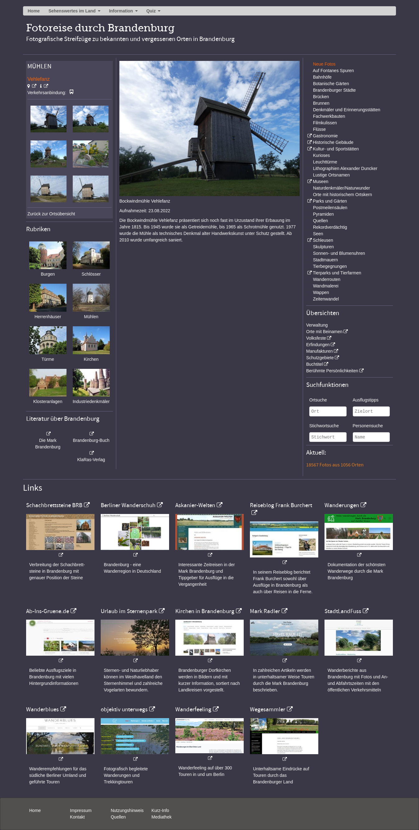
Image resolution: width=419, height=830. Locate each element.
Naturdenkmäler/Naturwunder (341, 188)
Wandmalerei (325, 285)
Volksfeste (316, 338)
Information (121, 10)
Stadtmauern (325, 259)
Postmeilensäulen (330, 207)
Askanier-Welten (195, 505)
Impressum (80, 810)
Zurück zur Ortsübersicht (51, 213)
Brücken (321, 96)
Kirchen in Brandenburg (204, 611)
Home (34, 10)
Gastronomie (325, 135)
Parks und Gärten (330, 201)
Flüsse (319, 129)
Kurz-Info (160, 810)
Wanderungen (342, 505)
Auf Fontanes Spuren (333, 70)
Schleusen (323, 240)
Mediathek (161, 816)
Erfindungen (318, 344)
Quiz (151, 10)
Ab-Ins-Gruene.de (47, 611)
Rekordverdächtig (330, 227)
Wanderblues (42, 709)
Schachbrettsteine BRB (54, 505)
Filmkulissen (325, 122)
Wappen (321, 292)
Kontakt (77, 816)
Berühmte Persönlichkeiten (332, 370)
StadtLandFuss (343, 611)
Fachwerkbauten (329, 116)
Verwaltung (317, 325)
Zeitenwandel (326, 298)
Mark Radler (265, 611)
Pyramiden (323, 214)
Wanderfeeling (193, 709)
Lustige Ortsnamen (331, 174)
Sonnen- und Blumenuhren (339, 253)
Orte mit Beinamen (324, 331)
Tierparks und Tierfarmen (337, 272)
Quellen (320, 220)
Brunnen (321, 103)
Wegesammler (267, 709)
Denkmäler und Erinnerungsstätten (346, 109)
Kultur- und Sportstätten (336, 148)
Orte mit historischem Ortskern (342, 194)
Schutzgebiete (320, 357)
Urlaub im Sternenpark (129, 611)
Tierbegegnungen (330, 266)
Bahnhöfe (322, 77)
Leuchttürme (325, 161)
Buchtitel (314, 364)
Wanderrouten (326, 279)
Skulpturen (323, 246)
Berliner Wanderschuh (128, 505)
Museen (320, 181)
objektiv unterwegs (124, 709)
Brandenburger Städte (334, 90)
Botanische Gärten (331, 83)
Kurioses (321, 155)
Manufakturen (319, 351)
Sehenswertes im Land (72, 10)
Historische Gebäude (333, 142)
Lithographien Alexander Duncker (345, 168)
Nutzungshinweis (127, 810)
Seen (318, 233)
